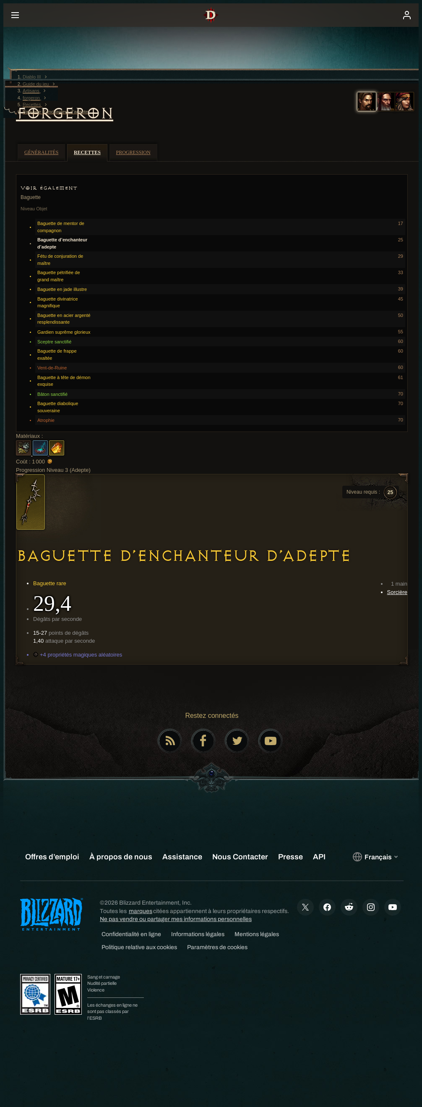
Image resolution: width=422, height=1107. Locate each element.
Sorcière (397, 592)
